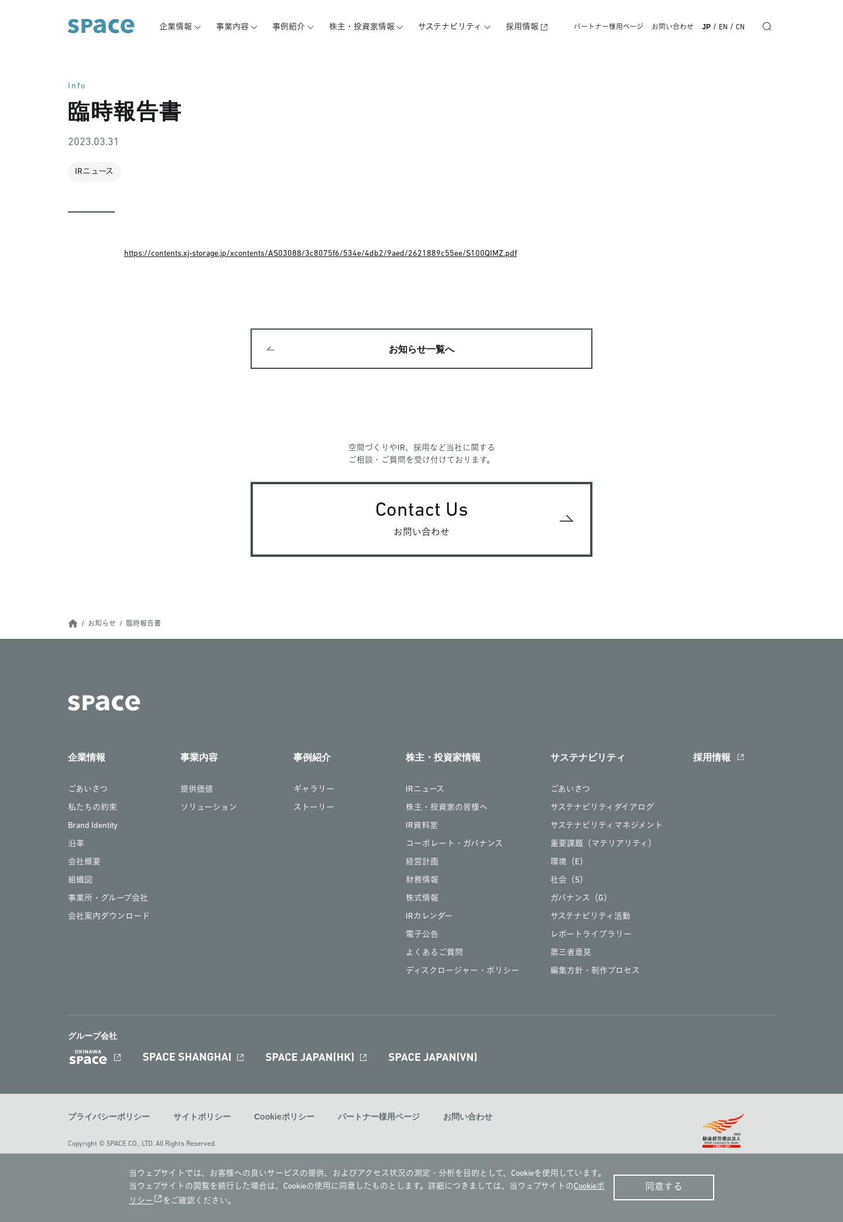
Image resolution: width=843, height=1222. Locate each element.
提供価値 (196, 790)
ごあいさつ (88, 790)
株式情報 (422, 899)
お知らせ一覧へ (421, 350)
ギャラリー (313, 790)
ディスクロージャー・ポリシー (462, 972)
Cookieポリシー (284, 1117)
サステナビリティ (452, 27)
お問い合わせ (673, 27)
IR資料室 (422, 827)
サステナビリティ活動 (590, 917)
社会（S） (569, 881)
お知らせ (102, 625)
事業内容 (236, 27)
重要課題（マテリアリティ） (603, 845)
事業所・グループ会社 (108, 899)
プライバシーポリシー (109, 1117)
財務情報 (422, 881)
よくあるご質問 (434, 954)
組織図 (80, 881)
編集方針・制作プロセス (595, 972)
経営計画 (422, 863)
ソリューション (208, 809)
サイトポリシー (202, 1117)
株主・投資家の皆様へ (447, 809)
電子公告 (422, 936)
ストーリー (313, 809)
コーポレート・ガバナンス (454, 845)
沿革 (76, 845)
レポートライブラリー (591, 936)
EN (723, 27)
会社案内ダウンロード (109, 917)
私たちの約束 (92, 809)
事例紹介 (292, 27)
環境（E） (569, 863)
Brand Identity (93, 827)
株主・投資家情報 (364, 27)
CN (740, 27)
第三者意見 (570, 954)
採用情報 (523, 27)
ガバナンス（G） (581, 899)
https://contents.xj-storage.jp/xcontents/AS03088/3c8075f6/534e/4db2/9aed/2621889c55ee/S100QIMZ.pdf (320, 253)
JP (706, 27)
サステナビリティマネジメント (606, 827)
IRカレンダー (429, 917)
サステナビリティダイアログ (602, 809)
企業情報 (180, 27)
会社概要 (84, 863)
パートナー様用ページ (608, 27)
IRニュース (425, 790)
